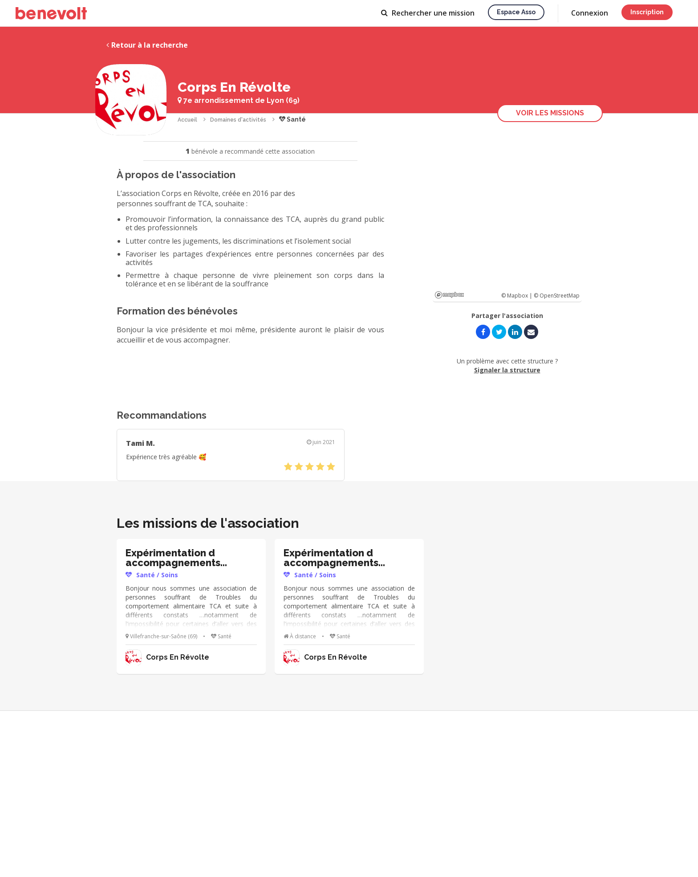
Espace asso (516, 12)
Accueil (187, 120)
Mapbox (449, 294)
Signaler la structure (507, 370)
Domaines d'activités (238, 120)
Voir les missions (550, 113)
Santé (292, 119)
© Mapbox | (517, 295)
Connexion (589, 13)
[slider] (309, 467)
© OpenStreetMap (557, 295)
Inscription (647, 12)
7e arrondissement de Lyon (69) (239, 100)
